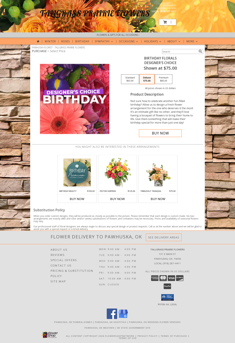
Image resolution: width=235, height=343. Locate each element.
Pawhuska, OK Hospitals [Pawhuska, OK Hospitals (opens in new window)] (110, 321)
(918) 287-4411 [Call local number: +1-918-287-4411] (168, 11)
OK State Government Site (133, 327)
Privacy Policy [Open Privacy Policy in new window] (148, 335)
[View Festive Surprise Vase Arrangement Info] (117, 172)
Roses (65, 41)
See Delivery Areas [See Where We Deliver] (163, 237)
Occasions (129, 41)
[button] (167, 22)
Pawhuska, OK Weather (99, 327)
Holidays (153, 41)
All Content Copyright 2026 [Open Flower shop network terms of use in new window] (85, 335)
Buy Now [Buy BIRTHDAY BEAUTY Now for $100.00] (77, 199)
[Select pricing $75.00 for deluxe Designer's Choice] (147, 79)
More (192, 41)
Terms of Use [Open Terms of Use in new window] (128, 337)
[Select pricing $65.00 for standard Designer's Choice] (130, 79)
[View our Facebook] (112, 317)
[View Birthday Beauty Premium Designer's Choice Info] (77, 172)
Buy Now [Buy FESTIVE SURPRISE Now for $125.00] (117, 199)
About (174, 41)
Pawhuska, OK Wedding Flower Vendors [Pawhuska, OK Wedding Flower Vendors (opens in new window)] (155, 321)
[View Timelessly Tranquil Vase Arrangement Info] (158, 172)
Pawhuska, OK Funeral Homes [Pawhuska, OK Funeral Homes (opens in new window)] (73, 321)
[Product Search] (179, 51)
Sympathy (104, 41)
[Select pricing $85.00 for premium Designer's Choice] (163, 79)
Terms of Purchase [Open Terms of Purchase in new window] (174, 335)
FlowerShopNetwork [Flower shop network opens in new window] (119, 335)
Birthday (82, 41)
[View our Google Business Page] (123, 317)
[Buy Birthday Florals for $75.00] (160, 133)
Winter (50, 41)
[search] (200, 51)
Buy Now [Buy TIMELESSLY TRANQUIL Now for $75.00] (158, 199)
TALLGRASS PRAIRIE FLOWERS (95, 13)
